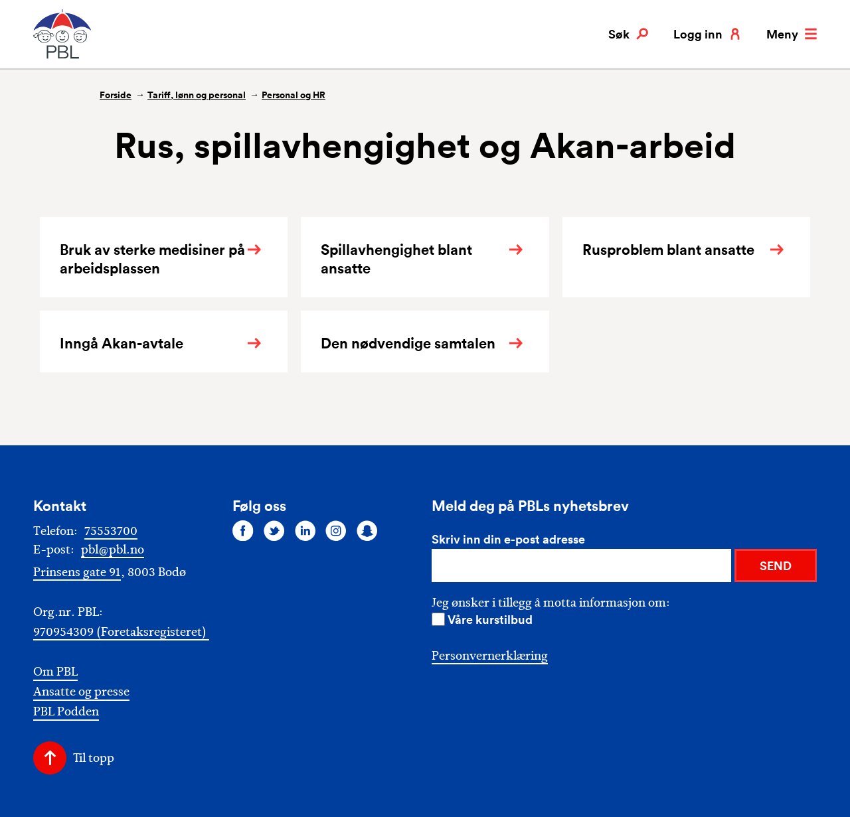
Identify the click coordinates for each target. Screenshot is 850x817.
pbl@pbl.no (112, 549)
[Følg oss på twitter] (274, 530)
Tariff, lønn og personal (196, 95)
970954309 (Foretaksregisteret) (121, 632)
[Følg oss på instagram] (336, 530)
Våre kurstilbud (490, 619)
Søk (628, 34)
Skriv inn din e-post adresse (508, 539)
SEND (776, 565)
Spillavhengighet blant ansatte (396, 258)
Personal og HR (293, 95)
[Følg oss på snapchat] (367, 530)
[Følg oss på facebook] (243, 530)
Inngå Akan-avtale (121, 343)
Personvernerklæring (490, 655)
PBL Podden (66, 712)
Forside (115, 95)
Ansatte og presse (81, 692)
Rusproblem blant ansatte (668, 249)
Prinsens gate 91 (77, 572)
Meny (791, 34)
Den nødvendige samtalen (408, 343)
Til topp (93, 758)
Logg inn (707, 34)
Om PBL (55, 672)
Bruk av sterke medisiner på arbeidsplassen (152, 258)
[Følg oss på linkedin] (305, 530)
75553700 (110, 531)
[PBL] (63, 56)
